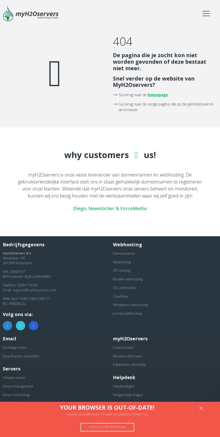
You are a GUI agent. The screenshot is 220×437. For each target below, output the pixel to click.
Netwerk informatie (127, 356)
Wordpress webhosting (130, 305)
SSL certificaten (124, 287)
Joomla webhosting (127, 313)
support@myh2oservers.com (34, 290)
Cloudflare (120, 296)
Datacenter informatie (129, 364)
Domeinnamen (124, 253)
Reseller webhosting (128, 279)
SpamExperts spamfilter (21, 356)
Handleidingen (123, 386)
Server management (18, 386)
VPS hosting (121, 270)
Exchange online (15, 347)
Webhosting (122, 262)
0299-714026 (27, 285)
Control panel (123, 347)
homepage (158, 94)
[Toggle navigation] (206, 13)
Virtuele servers (14, 377)
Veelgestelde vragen (128, 395)
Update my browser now (107, 427)
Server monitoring (16, 395)
